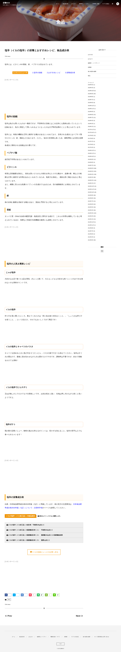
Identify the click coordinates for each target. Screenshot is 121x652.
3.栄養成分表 (70, 73)
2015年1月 (90, 219)
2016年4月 (90, 174)
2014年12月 (91, 222)
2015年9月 (90, 195)
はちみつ (90, 59)
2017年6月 (90, 144)
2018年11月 (91, 108)
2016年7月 (90, 165)
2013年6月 (90, 240)
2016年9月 (90, 159)
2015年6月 (90, 204)
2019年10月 (91, 90)
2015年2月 (90, 216)
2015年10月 (91, 192)
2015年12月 (91, 186)
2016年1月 (90, 183)
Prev (8, 616)
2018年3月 (90, 123)
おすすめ (90, 54)
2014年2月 (90, 237)
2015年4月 (90, 210)
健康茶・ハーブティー (94, 63)
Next (79, 616)
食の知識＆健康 (92, 71)
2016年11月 (91, 153)
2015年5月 (90, 207)
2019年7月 (90, 99)
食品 (9, 599)
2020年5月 (90, 84)
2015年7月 (90, 201)
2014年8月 (90, 228)
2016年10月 (91, 156)
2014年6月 (90, 234)
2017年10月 (91, 132)
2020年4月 (90, 87)
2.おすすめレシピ (53, 73)
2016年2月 (90, 180)
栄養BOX (6, 3)
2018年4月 (90, 120)
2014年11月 (91, 225)
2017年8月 (90, 138)
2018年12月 (91, 105)
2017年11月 (91, 129)
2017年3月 (90, 147)
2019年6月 (90, 102)
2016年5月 (90, 171)
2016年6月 (90, 168)
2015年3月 (90, 213)
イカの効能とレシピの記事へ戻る (44, 552)
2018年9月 (90, 111)
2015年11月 (91, 189)
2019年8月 (90, 96)
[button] (117, 3)
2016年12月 (91, 150)
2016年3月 (90, 177)
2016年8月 (90, 162)
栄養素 (89, 67)
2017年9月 (90, 135)
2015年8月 (90, 198)
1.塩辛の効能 (37, 73)
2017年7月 (90, 141)
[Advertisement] (44, 94)
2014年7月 (90, 231)
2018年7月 (90, 117)
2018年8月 (90, 114)
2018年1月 (90, 126)
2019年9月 (90, 93)
